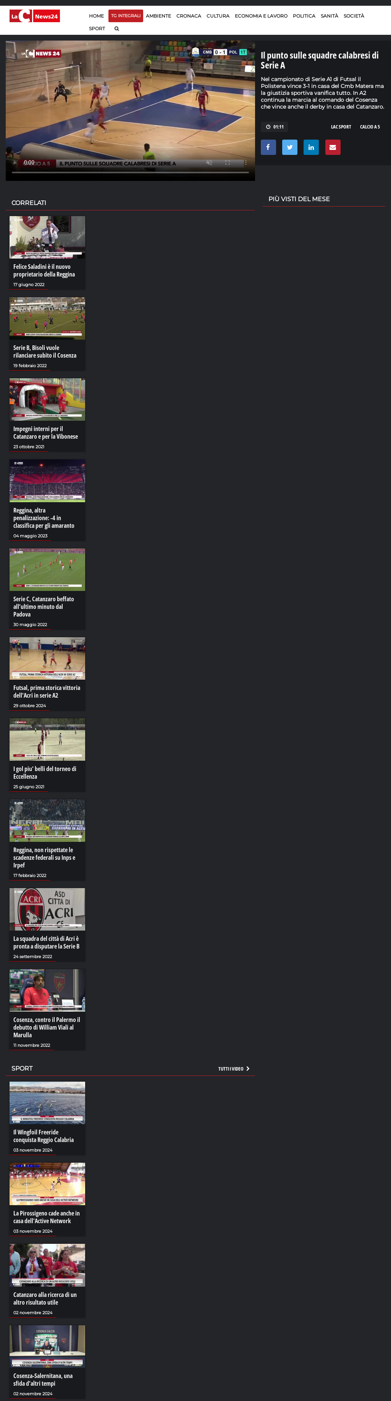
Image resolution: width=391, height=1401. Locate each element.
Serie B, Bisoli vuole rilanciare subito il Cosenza (44, 351)
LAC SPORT (341, 126)
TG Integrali (126, 15)
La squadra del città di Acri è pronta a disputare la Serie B (46, 942)
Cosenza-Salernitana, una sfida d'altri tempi (43, 1380)
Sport (97, 28)
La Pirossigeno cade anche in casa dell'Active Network (46, 1217)
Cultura (218, 16)
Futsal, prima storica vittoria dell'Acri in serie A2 (46, 691)
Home (96, 16)
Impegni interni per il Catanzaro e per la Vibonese (45, 433)
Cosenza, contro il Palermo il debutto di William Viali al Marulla (46, 1027)
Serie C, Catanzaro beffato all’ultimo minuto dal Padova (43, 606)
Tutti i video (234, 1068)
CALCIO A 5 (370, 126)
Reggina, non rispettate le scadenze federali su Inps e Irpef (44, 857)
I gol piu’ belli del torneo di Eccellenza (44, 773)
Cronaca (188, 16)
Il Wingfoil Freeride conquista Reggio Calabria (43, 1136)
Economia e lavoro (261, 16)
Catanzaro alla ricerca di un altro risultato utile (45, 1298)
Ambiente (158, 16)
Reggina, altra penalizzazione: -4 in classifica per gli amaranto (43, 518)
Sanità (329, 16)
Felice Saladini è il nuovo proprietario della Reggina (44, 270)
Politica (304, 16)
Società (354, 16)
